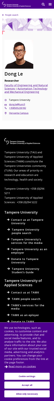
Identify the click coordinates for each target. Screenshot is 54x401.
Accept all (27, 385)
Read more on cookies (22, 366)
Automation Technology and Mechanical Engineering (25, 90)
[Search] (41, 4)
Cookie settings (27, 376)
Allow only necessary (27, 393)
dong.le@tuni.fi (17, 104)
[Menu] (48, 4)
